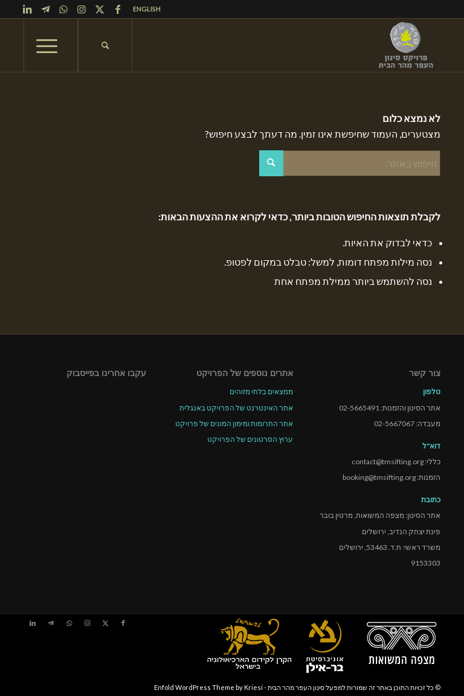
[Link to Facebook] (118, 9)
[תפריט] (51, 45)
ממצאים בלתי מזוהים (261, 391)
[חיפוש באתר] (105, 45)
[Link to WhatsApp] (63, 9)
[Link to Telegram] (45, 9)
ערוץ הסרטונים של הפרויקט (250, 439)
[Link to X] (100, 9)
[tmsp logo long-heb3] (406, 45)
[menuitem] (144, 9)
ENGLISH (147, 9)
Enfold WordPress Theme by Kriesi (208, 687)
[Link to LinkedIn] (27, 9)
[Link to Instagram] (81, 9)
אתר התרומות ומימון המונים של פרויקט (234, 423)
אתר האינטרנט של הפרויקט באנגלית (236, 407)
